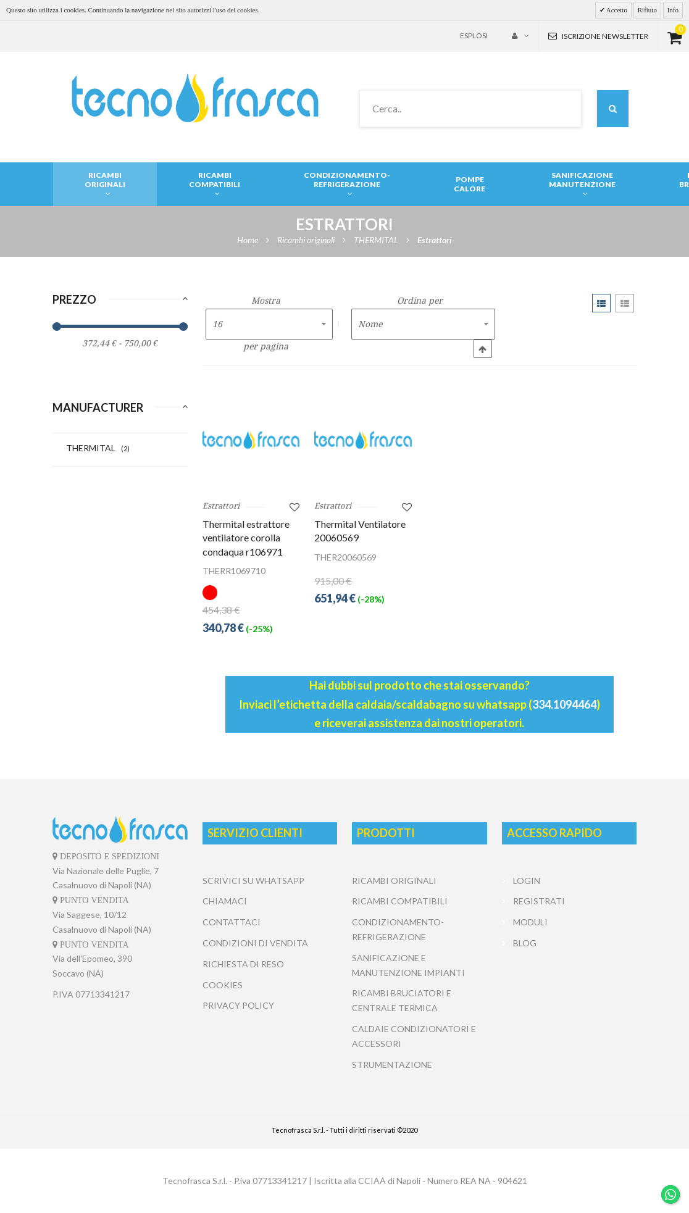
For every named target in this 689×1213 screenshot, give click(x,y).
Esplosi (474, 35)
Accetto (616, 10)
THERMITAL (98, 448)
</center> (569, 1000)
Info (673, 10)
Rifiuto (647, 10)
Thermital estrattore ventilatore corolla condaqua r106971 (246, 537)
